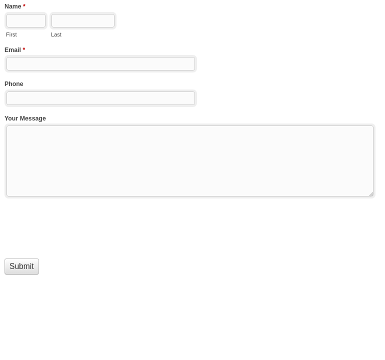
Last (56, 35)
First (11, 35)
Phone (14, 84)
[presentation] (80, 227)
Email (14, 51)
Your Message (25, 118)
